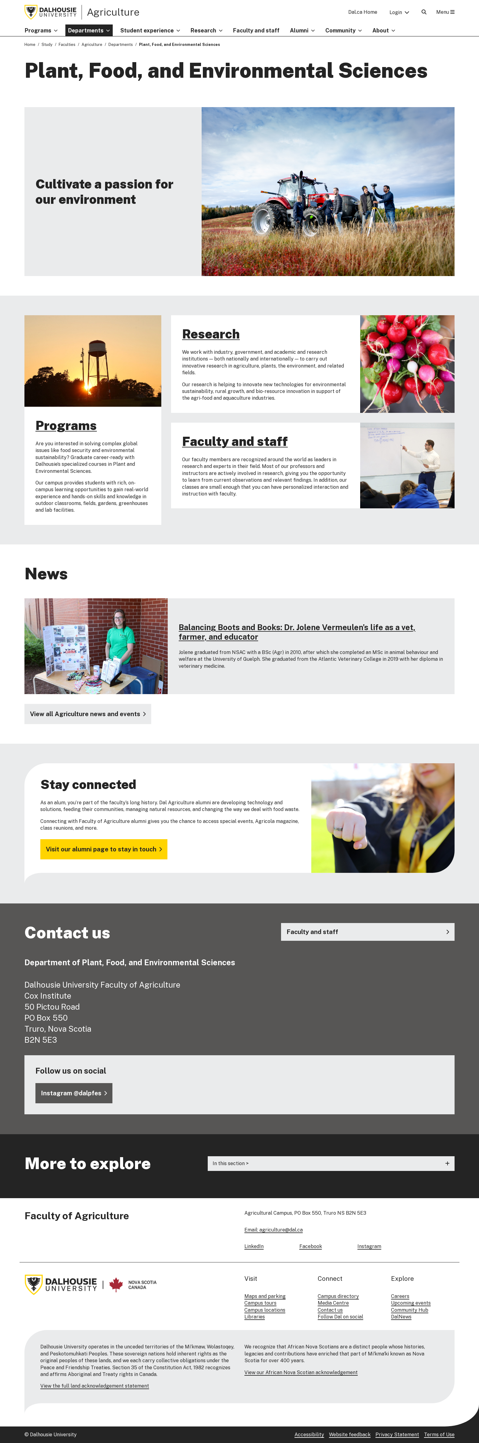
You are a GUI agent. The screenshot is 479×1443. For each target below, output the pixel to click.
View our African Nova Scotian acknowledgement (301, 1372)
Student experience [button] (147, 30)
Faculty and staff (256, 30)
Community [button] (340, 30)
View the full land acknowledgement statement (94, 1386)
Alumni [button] (299, 30)
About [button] (380, 30)
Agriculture (113, 12)
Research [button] (203, 30)
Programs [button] (38, 30)
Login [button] (395, 12)
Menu (445, 12)
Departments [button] (86, 30)
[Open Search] (424, 12)
